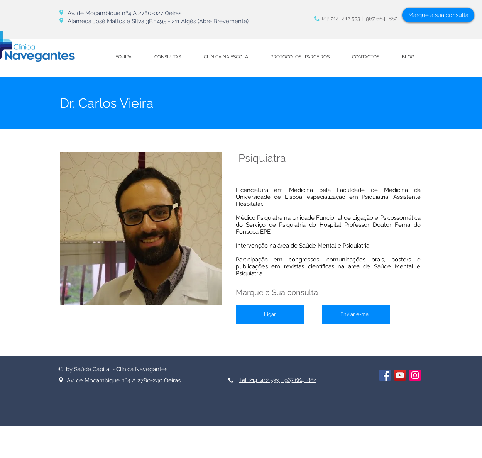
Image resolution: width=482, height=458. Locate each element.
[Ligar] (270, 314)
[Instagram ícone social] (415, 375)
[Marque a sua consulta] (438, 15)
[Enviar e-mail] (356, 314)
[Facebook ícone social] (385, 375)
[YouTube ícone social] (400, 375)
